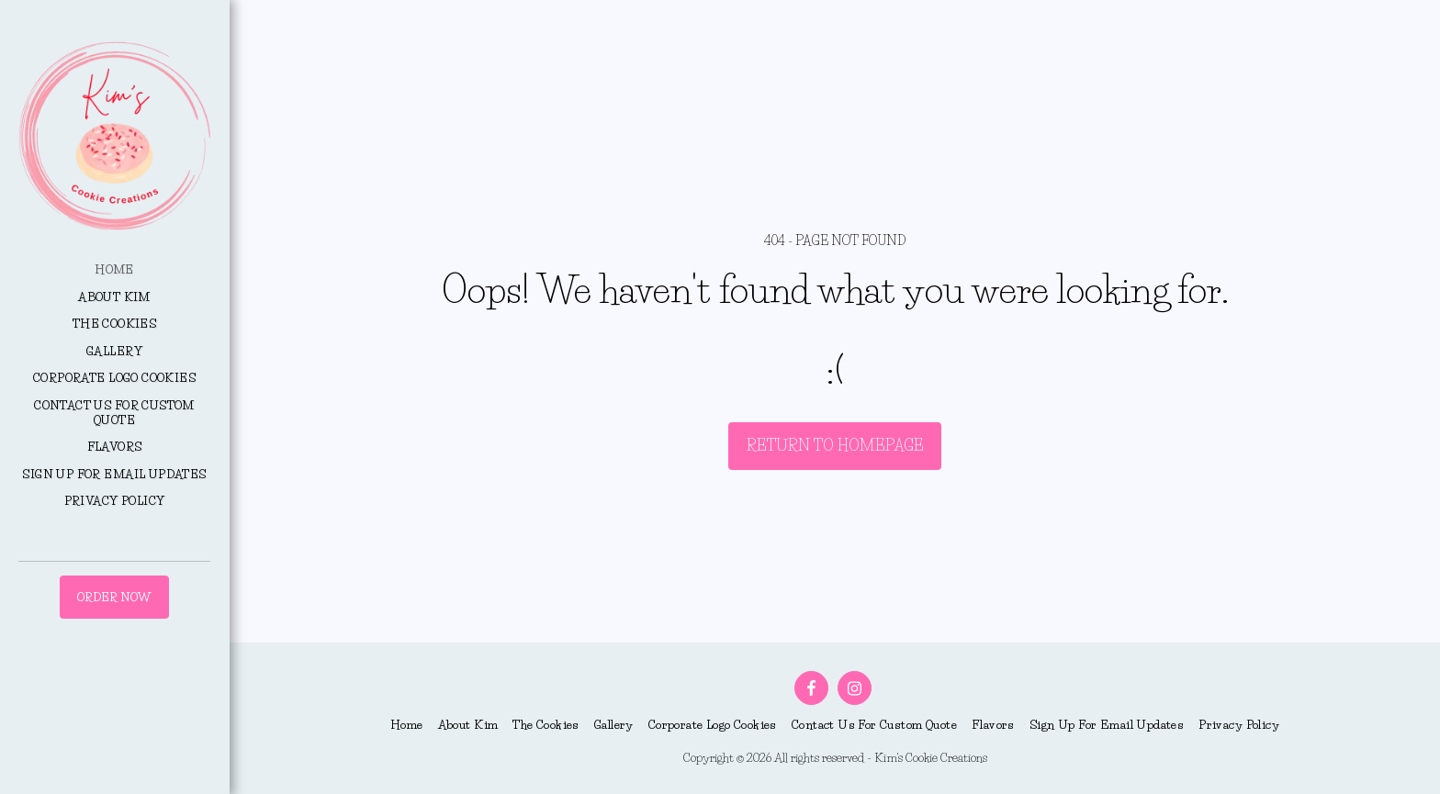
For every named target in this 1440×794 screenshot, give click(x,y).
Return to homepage (835, 445)
